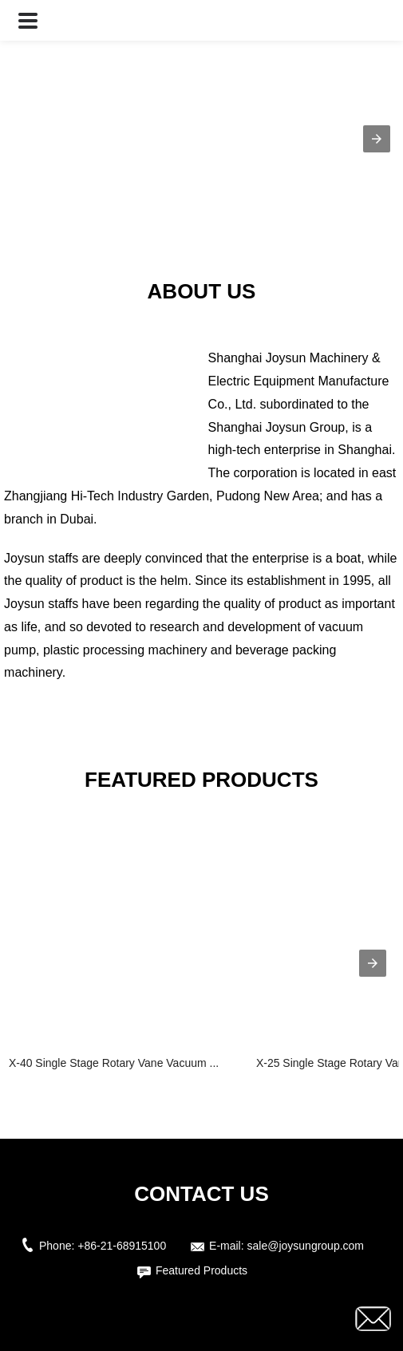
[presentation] (372, 963)
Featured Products (201, 1270)
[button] (28, 20)
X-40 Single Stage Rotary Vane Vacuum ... (114, 1063)
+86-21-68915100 (121, 1245)
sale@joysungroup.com (306, 1245)
